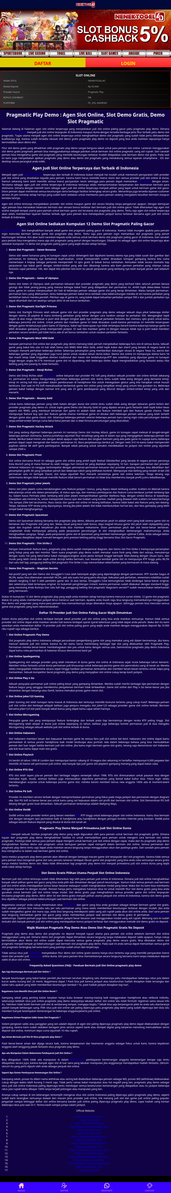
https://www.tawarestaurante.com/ (89, 1156)
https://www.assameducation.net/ (89, 1126)
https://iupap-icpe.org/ (89, 1146)
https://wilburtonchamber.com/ (89, 1136)
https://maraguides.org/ (89, 1153)
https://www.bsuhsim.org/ (89, 1160)
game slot (49, 375)
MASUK (21, 1187)
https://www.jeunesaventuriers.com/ (89, 1163)
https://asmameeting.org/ (89, 1123)
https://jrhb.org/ (89, 1119)
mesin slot (36, 956)
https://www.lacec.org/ (89, 1166)
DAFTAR (42, 63)
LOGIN (128, 63)
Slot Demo (69, 904)
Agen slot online (11, 230)
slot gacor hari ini (89, 1170)
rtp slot (6, 834)
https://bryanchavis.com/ (89, 1116)
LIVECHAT (149, 1187)
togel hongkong (33, 174)
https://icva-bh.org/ (89, 1133)
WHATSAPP (106, 1187)
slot (78, 815)
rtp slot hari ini (160, 915)
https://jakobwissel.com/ (89, 1140)
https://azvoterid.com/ (89, 1130)
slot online (144, 181)
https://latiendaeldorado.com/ (89, 1143)
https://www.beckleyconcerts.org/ (88, 1150)
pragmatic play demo (14, 132)
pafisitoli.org (77, 1059)
